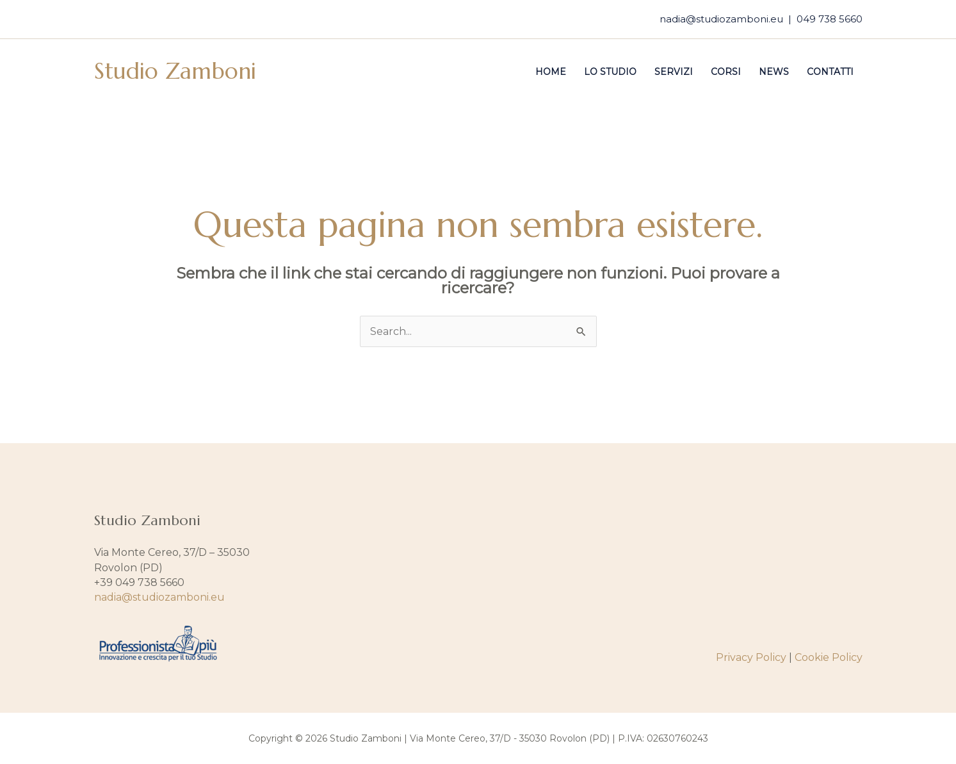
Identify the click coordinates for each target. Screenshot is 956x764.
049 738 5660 (830, 19)
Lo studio (610, 71)
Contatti (830, 71)
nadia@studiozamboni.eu (721, 19)
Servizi (673, 71)
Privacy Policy (751, 657)
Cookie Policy (829, 657)
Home (550, 71)
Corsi (726, 71)
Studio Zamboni (175, 71)
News (774, 71)
